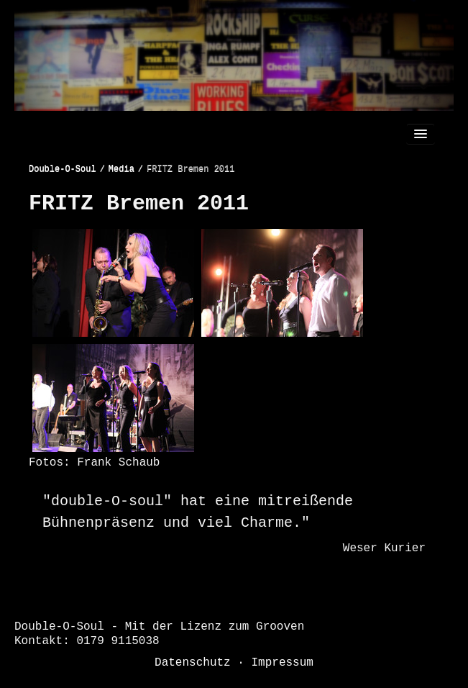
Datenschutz (193, 662)
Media (121, 169)
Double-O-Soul (62, 169)
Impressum (282, 662)
